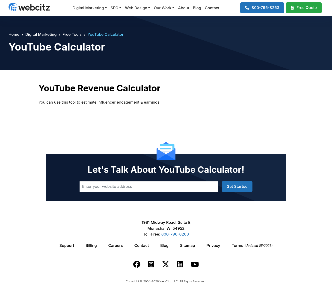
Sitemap (187, 245)
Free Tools (72, 34)
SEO (114, 8)
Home (14, 34)
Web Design (136, 8)
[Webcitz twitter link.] (165, 264)
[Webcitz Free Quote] (304, 7)
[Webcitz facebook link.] (136, 264)
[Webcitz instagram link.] (151, 264)
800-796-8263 (175, 234)
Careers (115, 245)
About (183, 8)
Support (66, 245)
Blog (197, 8)
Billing (91, 245)
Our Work (162, 8)
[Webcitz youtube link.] (195, 264)
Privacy (213, 245)
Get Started (237, 186)
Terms (252, 245)
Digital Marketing (88, 8)
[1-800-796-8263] (262, 7)
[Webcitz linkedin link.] (180, 264)
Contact (212, 8)
